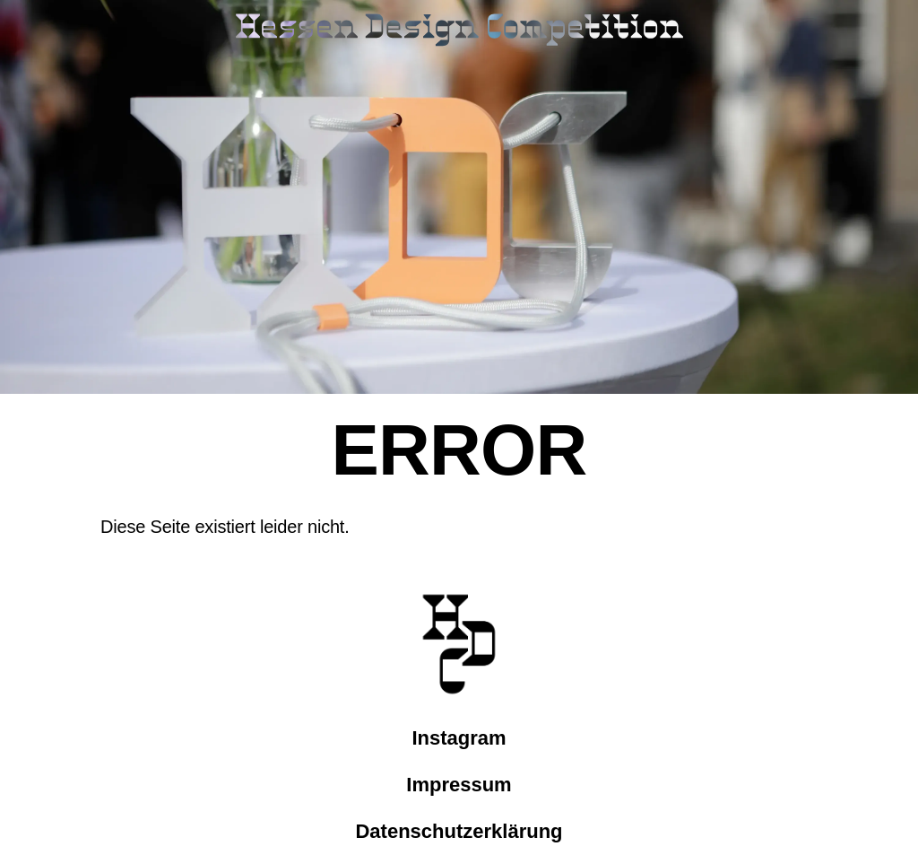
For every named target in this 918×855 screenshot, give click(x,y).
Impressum (458, 784)
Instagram (458, 738)
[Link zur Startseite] (459, 31)
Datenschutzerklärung (458, 831)
